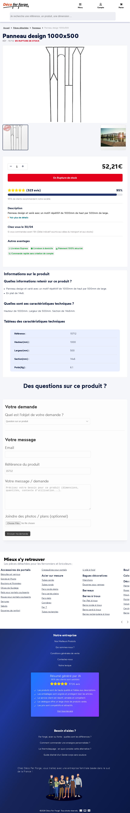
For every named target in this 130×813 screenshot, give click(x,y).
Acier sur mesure (52, 575)
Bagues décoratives (95, 575)
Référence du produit (22, 466)
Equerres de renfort (10, 610)
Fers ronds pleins (50, 589)
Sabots (4, 606)
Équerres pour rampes (93, 584)
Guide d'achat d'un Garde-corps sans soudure (65, 754)
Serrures (5, 601)
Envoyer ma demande (17, 535)
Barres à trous (91, 596)
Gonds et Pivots (8, 578)
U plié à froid (89, 569)
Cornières (46, 602)
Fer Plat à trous (90, 600)
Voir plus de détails (18, 217)
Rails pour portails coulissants (15, 592)
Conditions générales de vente (65, 653)
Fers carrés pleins (50, 593)
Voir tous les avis (65, 711)
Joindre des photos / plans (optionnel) (36, 518)
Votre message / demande (27, 483)
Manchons (88, 580)
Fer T (44, 607)
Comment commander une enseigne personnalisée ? (65, 742)
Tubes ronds (47, 584)
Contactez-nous (65, 659)
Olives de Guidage (9, 588)
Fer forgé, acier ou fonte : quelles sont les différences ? (64, 736)
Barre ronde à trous (92, 605)
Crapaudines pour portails (54, 569)
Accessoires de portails (16, 569)
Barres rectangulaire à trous (96, 614)
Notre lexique (64, 665)
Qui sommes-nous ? (65, 647)
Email (9, 449)
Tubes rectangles (50, 611)
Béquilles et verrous (10, 574)
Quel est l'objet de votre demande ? (34, 416)
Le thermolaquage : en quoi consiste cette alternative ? (65, 748)
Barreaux (88, 590)
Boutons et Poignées (11, 583)
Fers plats (46, 598)
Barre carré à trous (92, 609)
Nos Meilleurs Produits (65, 641)
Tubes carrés (48, 580)
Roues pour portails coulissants (16, 597)
